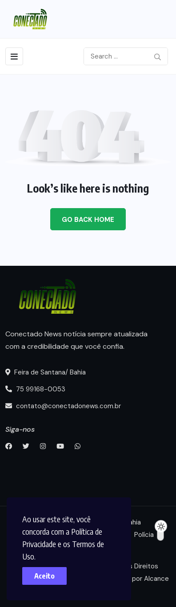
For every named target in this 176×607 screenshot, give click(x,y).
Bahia (133, 522)
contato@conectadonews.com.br (63, 406)
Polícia (144, 534)
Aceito (44, 576)
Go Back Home (88, 219)
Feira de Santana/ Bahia (45, 372)
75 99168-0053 (35, 389)
